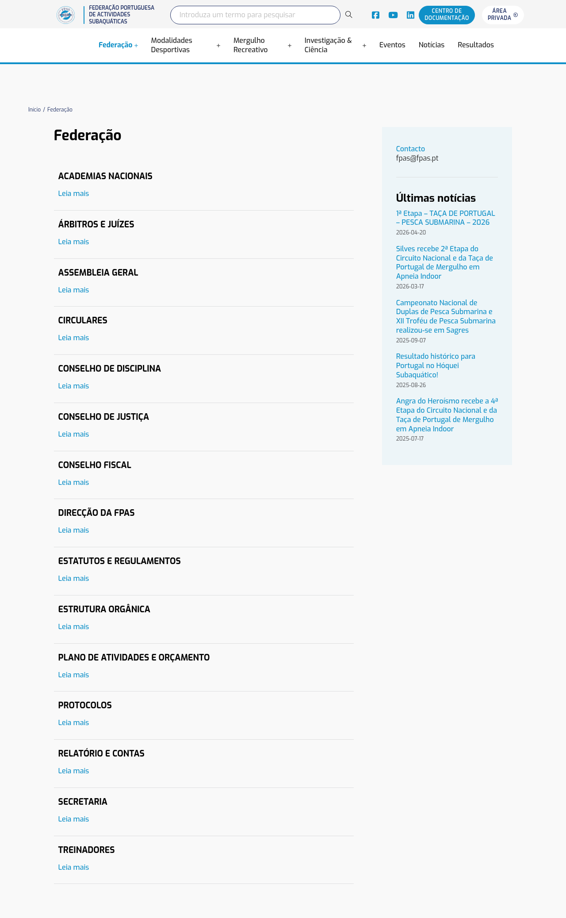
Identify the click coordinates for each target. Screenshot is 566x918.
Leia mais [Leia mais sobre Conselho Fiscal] (73, 482)
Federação (116, 45)
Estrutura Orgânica (104, 609)
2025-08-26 (411, 385)
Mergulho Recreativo (250, 45)
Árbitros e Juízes (96, 224)
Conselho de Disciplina (109, 368)
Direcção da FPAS (96, 513)
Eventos (392, 45)
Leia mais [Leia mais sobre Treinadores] (73, 867)
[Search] (348, 14)
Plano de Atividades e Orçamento (134, 657)
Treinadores (86, 850)
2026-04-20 (411, 233)
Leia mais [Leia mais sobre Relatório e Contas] (73, 771)
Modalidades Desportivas (171, 45)
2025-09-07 (411, 341)
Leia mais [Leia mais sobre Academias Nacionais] (73, 193)
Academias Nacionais (105, 176)
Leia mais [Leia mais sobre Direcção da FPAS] (73, 530)
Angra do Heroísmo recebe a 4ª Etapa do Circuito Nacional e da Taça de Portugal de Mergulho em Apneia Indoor (447, 415)
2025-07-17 (410, 439)
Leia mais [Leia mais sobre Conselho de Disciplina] (73, 386)
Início (34, 110)
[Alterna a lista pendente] (136, 45)
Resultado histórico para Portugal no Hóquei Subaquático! (435, 366)
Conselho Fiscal (94, 465)
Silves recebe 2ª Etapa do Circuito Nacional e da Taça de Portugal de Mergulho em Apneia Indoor (444, 263)
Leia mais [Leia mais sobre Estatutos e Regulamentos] (73, 578)
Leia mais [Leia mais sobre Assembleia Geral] (73, 290)
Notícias (431, 45)
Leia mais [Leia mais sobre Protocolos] (73, 722)
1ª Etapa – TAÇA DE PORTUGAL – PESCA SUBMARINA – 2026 (445, 218)
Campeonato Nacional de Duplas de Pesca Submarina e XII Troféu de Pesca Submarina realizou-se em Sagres (446, 317)
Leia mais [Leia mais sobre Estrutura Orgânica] (73, 626)
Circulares (82, 320)
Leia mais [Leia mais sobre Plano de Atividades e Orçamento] (73, 675)
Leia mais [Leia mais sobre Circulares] (73, 338)
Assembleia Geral (98, 272)
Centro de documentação (446, 15)
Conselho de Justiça (103, 417)
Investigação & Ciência (328, 45)
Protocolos (85, 705)
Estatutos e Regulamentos (119, 561)
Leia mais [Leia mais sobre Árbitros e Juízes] (73, 242)
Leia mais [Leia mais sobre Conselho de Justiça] (73, 434)
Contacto (411, 149)
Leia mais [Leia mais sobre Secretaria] (73, 819)
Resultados (476, 45)
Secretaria (82, 801)
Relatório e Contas (101, 753)
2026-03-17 (410, 287)
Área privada (503, 15)
